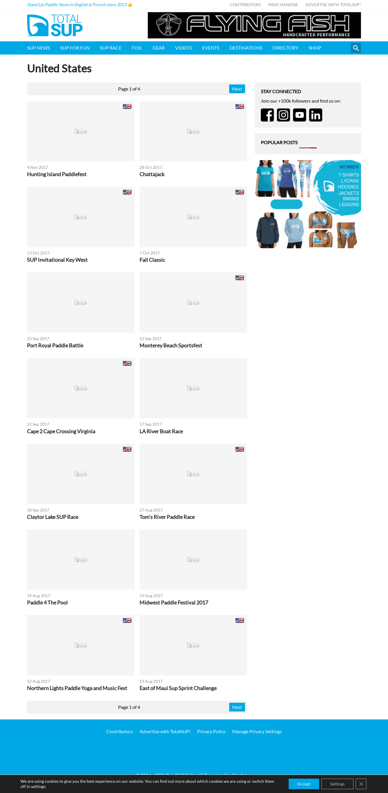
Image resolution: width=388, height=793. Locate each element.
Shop (315, 47)
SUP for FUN (75, 47)
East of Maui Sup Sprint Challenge (178, 688)
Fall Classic (152, 260)
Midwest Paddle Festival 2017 (173, 603)
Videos (183, 47)
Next (237, 88)
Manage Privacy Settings (257, 731)
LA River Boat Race (161, 431)
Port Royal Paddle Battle (55, 345)
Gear (158, 47)
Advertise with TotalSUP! (333, 4)
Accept (303, 783)
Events (210, 47)
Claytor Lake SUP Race (52, 517)
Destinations (245, 47)
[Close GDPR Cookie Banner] (361, 784)
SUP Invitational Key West (57, 260)
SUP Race (111, 47)
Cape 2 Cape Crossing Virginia (61, 431)
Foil (137, 47)
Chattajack (151, 174)
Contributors (245, 4)
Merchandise (283, 4)
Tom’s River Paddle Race (167, 517)
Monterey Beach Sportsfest (170, 345)
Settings (337, 783)
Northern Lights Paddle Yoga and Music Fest (77, 688)
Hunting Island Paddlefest (56, 174)
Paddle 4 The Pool (47, 603)
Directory (285, 47)
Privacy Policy (211, 731)
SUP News (38, 47)
